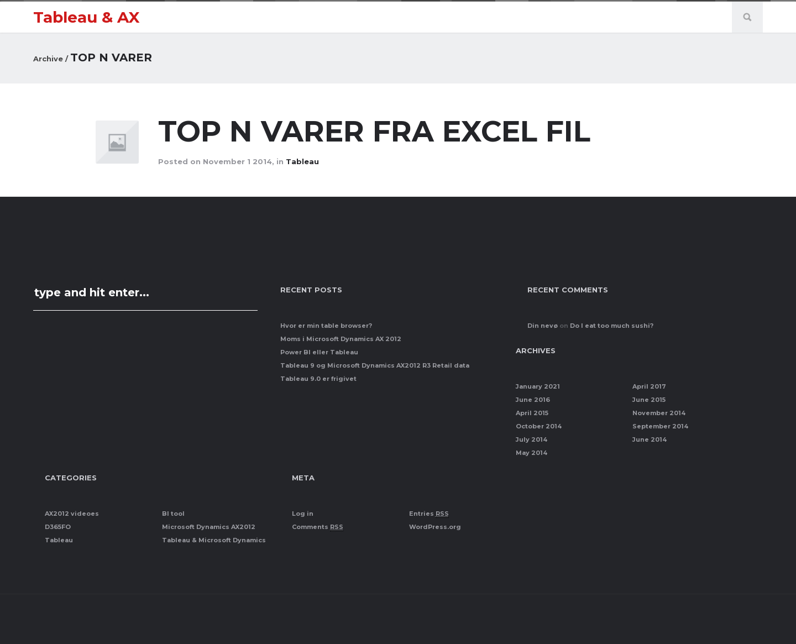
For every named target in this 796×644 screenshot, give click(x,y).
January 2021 (538, 386)
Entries (429, 514)
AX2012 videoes (72, 513)
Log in (302, 513)
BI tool (173, 513)
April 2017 (649, 386)
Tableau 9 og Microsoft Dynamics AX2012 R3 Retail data (374, 365)
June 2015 (649, 400)
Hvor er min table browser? (326, 325)
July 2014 (531, 439)
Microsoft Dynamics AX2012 (208, 527)
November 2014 (658, 413)
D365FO (58, 527)
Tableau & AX (86, 17)
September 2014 (660, 426)
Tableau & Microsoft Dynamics (214, 540)
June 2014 (649, 439)
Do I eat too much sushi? (611, 325)
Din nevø (542, 325)
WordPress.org (435, 527)
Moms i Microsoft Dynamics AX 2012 (340, 339)
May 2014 (531, 453)
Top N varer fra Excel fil (378, 131)
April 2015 (532, 413)
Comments (317, 527)
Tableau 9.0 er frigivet (318, 379)
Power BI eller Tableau (319, 352)
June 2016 (533, 400)
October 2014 (539, 426)
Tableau (302, 161)
